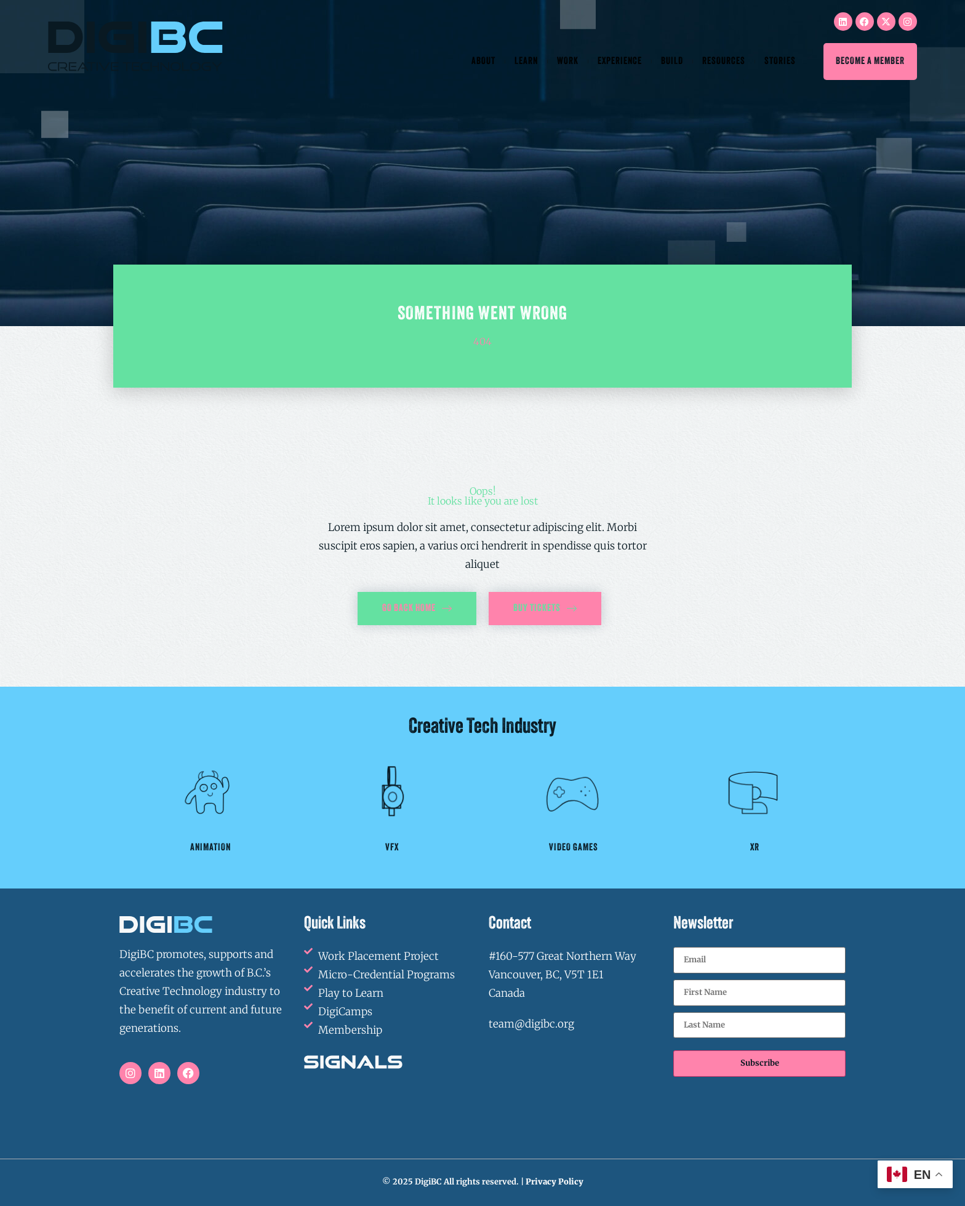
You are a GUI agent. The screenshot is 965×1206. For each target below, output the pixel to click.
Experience (620, 61)
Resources (723, 61)
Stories (780, 61)
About (483, 61)
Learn (526, 61)
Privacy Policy (554, 1181)
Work (568, 61)
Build (672, 61)
